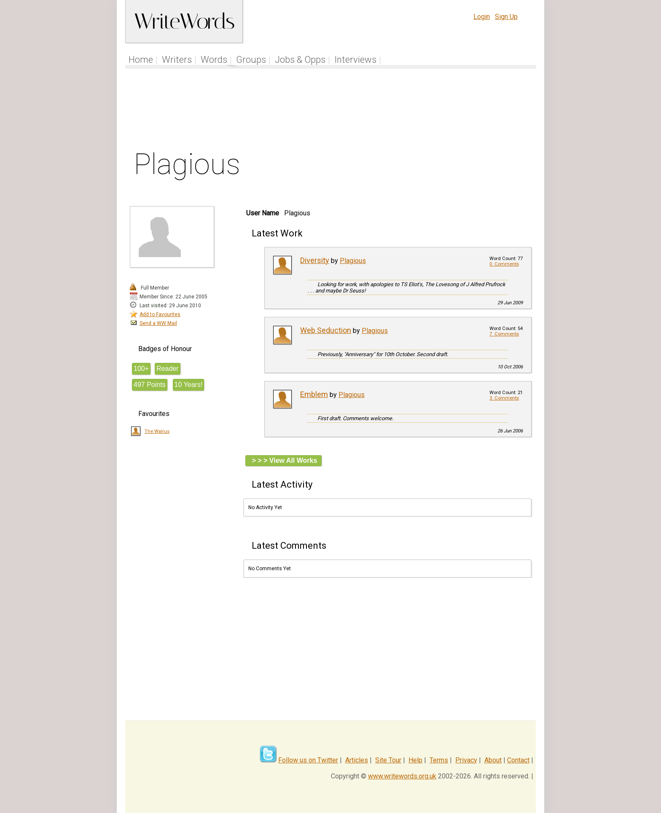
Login (481, 17)
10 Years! (189, 384)
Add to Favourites (160, 314)
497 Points (150, 384)
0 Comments (504, 264)
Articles (356, 760)
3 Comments (504, 398)
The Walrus (157, 431)
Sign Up (506, 17)
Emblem (314, 394)
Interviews (355, 59)
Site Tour (388, 760)
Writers (177, 59)
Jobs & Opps (300, 59)
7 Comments (504, 334)
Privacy (466, 760)
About (493, 760)
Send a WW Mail (158, 323)
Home (141, 59)
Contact (518, 760)
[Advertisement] (330, 111)
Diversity (314, 260)
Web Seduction (325, 330)
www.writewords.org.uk (402, 776)
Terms (439, 760)
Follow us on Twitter (308, 760)
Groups (251, 59)
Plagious (353, 261)
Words (214, 59)
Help (415, 760)
